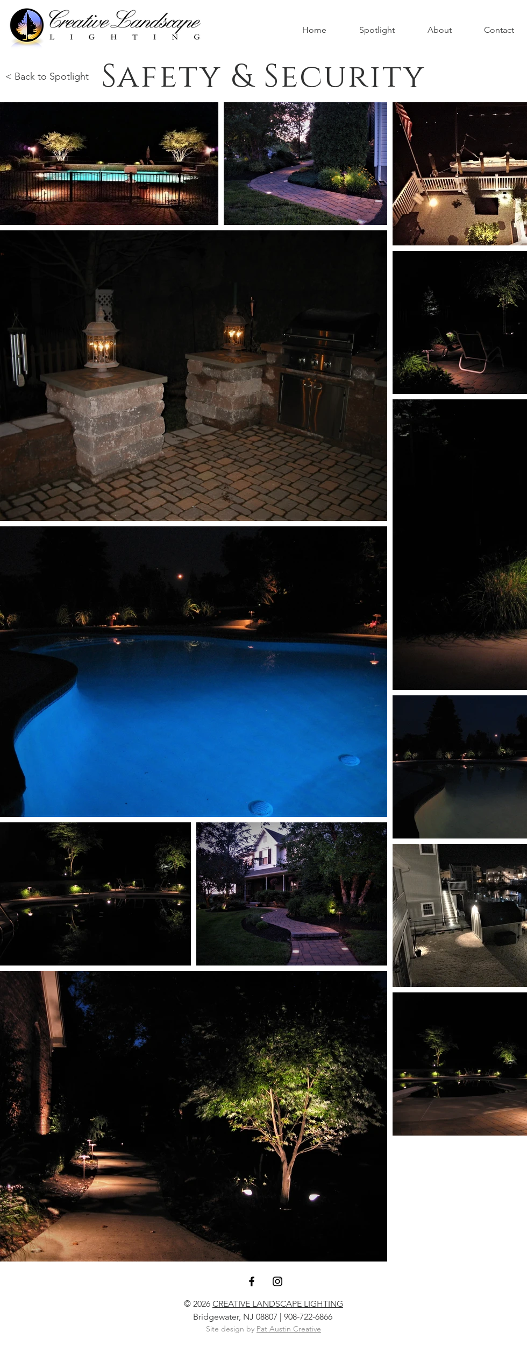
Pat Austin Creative (289, 1329)
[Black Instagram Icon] (277, 1281)
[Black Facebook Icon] (251, 1281)
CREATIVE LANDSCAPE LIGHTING (277, 1304)
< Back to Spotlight (47, 76)
